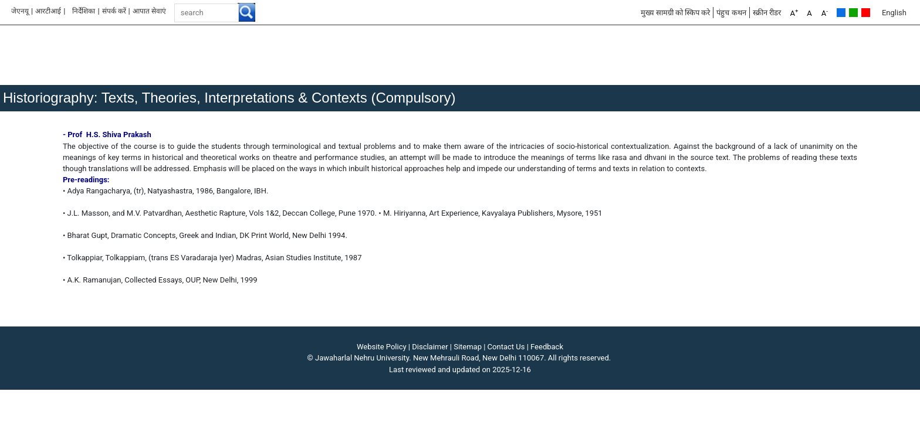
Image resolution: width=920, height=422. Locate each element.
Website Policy (382, 346)
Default (841, 12)
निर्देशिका (83, 11)
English (894, 12)
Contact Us (506, 346)
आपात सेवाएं (149, 11)
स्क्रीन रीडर (767, 12)
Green (853, 12)
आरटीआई (48, 11)
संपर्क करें (114, 11)
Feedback (546, 346)
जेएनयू (20, 11)
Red (865, 12)
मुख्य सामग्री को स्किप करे (676, 12)
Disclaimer (430, 346)
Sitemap (468, 346)
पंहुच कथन (731, 12)
